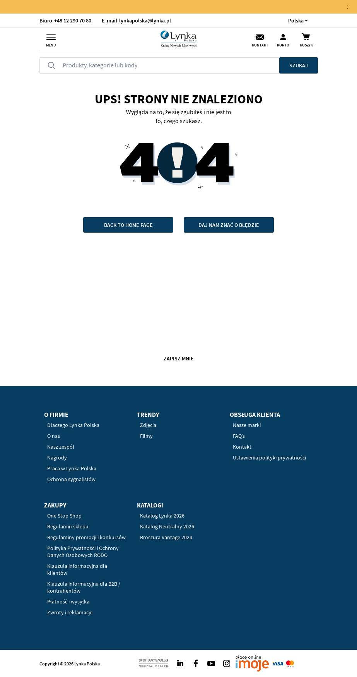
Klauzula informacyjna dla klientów (77, 569)
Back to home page (128, 224)
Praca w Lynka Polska (71, 468)
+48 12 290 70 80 (72, 20)
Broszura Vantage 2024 (166, 537)
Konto (283, 45)
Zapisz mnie (179, 358)
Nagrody (57, 457)
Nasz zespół (60, 446)
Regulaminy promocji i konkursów (86, 537)
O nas (53, 435)
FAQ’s (239, 435)
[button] (296, 20)
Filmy (146, 435)
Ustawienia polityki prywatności (269, 457)
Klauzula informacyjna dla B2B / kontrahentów (83, 587)
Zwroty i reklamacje (69, 612)
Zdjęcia (148, 425)
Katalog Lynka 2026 (162, 515)
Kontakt (260, 45)
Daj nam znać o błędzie (228, 224)
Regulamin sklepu (68, 526)
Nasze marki (247, 425)
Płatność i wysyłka (68, 601)
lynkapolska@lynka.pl (145, 20)
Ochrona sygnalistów (71, 479)
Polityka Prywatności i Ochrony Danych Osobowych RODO (83, 552)
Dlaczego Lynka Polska (73, 425)
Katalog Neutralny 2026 (167, 526)
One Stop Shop (64, 515)
